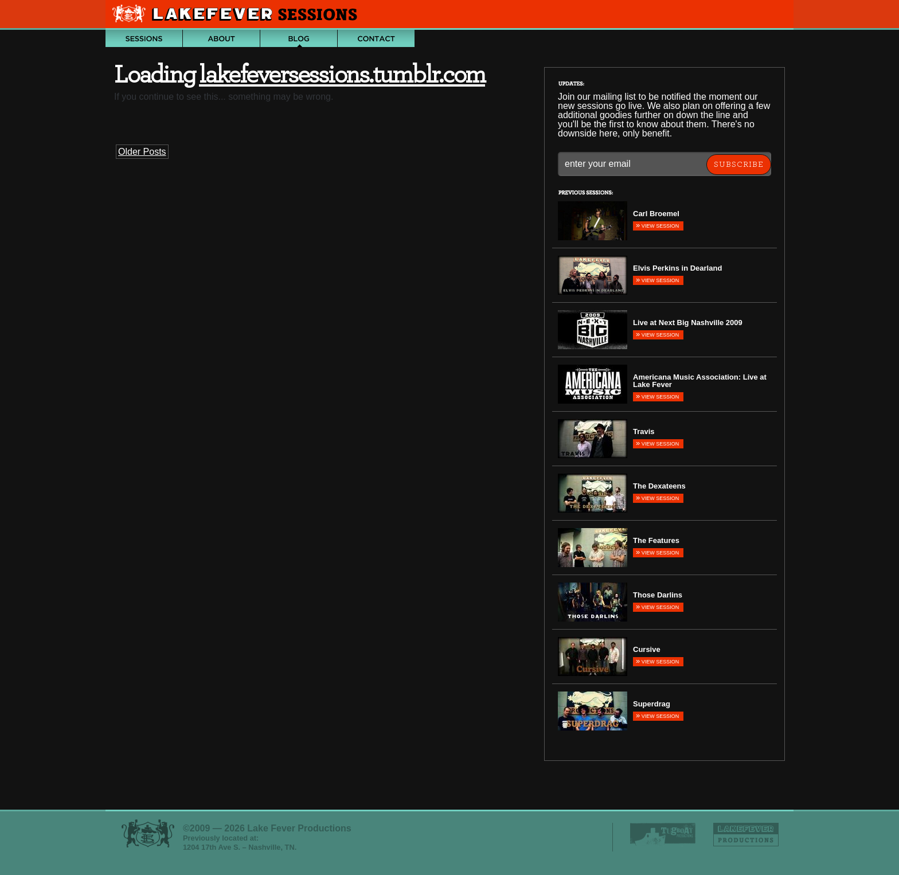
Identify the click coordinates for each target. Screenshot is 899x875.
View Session (657, 225)
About (221, 38)
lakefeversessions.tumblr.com (342, 75)
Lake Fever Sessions (237, 15)
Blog (298, 38)
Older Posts (142, 152)
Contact (376, 38)
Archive (143, 38)
